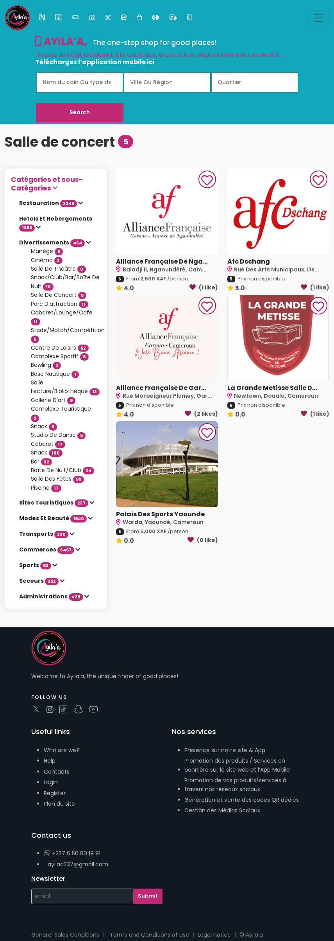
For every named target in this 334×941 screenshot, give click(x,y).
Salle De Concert (58, 295)
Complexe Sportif (60, 356)
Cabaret (48, 444)
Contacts (57, 772)
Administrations (51, 596)
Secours (39, 581)
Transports (44, 534)
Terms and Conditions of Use (149, 935)
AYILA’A (59, 41)
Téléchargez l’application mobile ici (95, 61)
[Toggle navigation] (318, 18)
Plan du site (59, 804)
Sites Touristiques (54, 502)
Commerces (47, 549)
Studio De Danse (58, 435)
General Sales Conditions (65, 935)
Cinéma (47, 260)
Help (49, 761)
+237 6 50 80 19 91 (72, 853)
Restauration (48, 203)
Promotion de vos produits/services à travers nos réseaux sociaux (235, 784)
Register (55, 793)
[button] (55, 183)
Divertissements (52, 242)
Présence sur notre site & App (224, 750)
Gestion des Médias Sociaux (222, 810)
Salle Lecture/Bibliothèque (65, 387)
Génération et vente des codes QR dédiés (241, 800)
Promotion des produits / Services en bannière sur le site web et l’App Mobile (237, 765)
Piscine (46, 488)
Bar (41, 461)
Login (51, 782)
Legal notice (214, 935)
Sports (35, 565)
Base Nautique (55, 374)
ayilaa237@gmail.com (78, 864)
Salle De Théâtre (58, 269)
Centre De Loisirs (60, 348)
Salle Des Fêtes (57, 479)
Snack (44, 426)
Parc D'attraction (59, 304)
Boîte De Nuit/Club (62, 470)
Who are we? (61, 750)
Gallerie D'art (53, 400)
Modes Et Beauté (53, 518)
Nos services (194, 731)
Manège (47, 251)
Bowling (46, 365)
